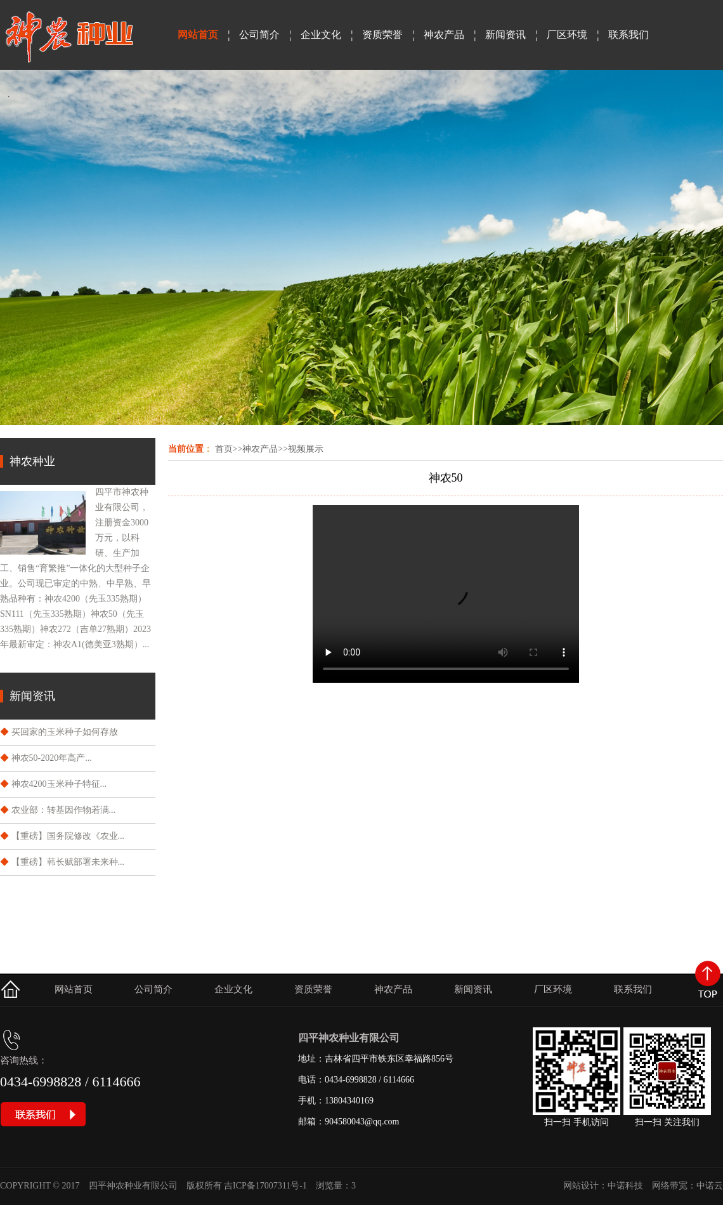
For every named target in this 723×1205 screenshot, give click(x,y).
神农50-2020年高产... (51, 758)
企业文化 (321, 34)
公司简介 (259, 34)
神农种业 (32, 461)
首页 (224, 449)
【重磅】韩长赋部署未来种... (68, 862)
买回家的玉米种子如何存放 (64, 732)
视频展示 (305, 449)
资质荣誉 (382, 34)
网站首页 (198, 34)
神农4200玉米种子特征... (59, 784)
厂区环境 (567, 34)
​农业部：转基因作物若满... (63, 810)
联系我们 (628, 34)
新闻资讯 (505, 34)
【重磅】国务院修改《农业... (68, 836)
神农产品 (444, 34)
